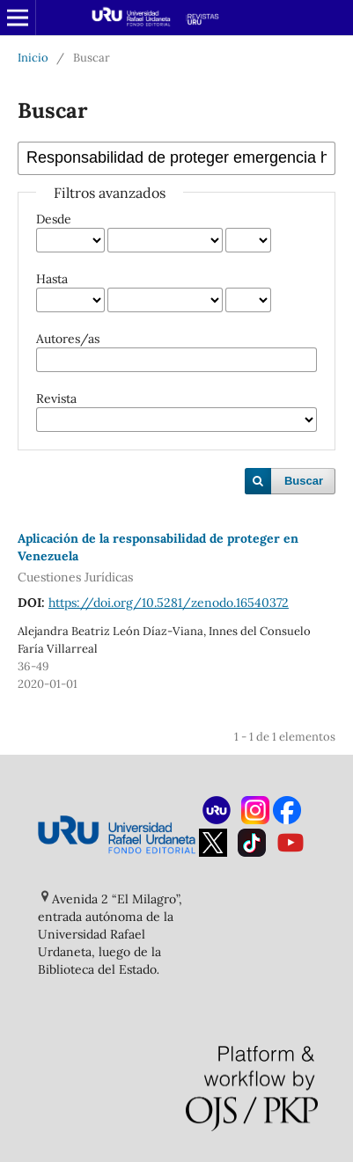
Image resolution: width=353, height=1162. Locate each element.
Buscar (303, 480)
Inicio (33, 57)
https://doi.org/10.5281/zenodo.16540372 (168, 602)
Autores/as (67, 339)
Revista (56, 398)
